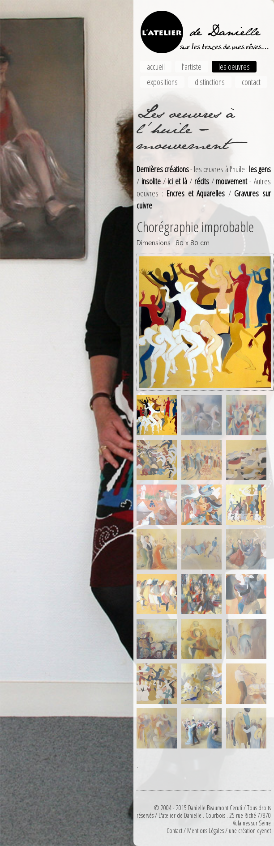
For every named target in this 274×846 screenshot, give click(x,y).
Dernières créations (163, 169)
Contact (174, 830)
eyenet (264, 830)
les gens (260, 169)
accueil (156, 66)
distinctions (210, 82)
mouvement (231, 181)
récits (201, 181)
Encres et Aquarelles (196, 193)
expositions (162, 82)
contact (251, 82)
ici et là (177, 181)
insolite (151, 181)
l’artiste (191, 66)
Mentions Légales (205, 830)
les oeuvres (234, 66)
